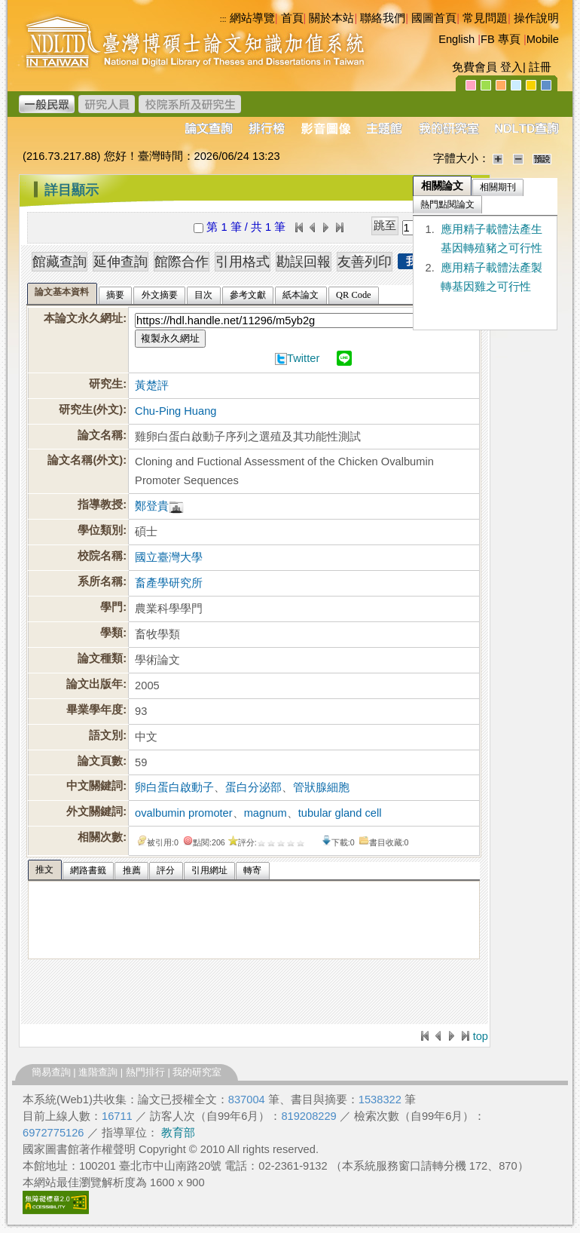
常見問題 (485, 18)
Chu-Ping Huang (175, 411)
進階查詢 (98, 1072)
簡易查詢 (51, 1072)
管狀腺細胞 (321, 787)
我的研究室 (196, 1072)
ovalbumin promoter (184, 813)
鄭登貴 (152, 506)
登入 (511, 67)
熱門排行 (145, 1072)
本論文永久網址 (83, 318)
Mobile (543, 39)
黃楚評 (152, 385)
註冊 (540, 67)
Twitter (303, 358)
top (480, 1036)
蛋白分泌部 (253, 787)
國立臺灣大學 (169, 557)
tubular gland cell (340, 813)
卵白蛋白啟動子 (174, 787)
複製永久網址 (170, 338)
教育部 (178, 1133)
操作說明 (536, 18)
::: (23, 184)
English (456, 39)
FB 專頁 (500, 39)
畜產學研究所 (169, 583)
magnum (265, 813)
